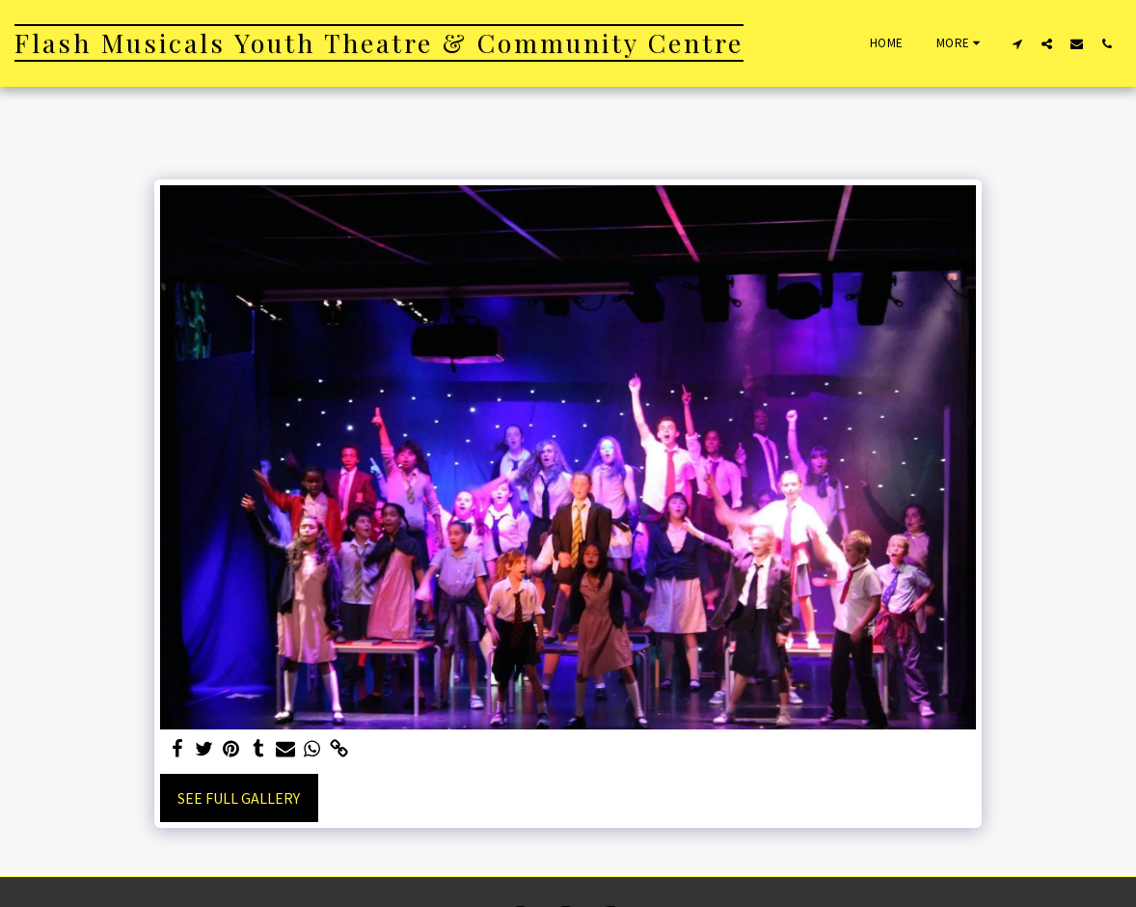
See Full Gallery (238, 798)
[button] (1017, 43)
